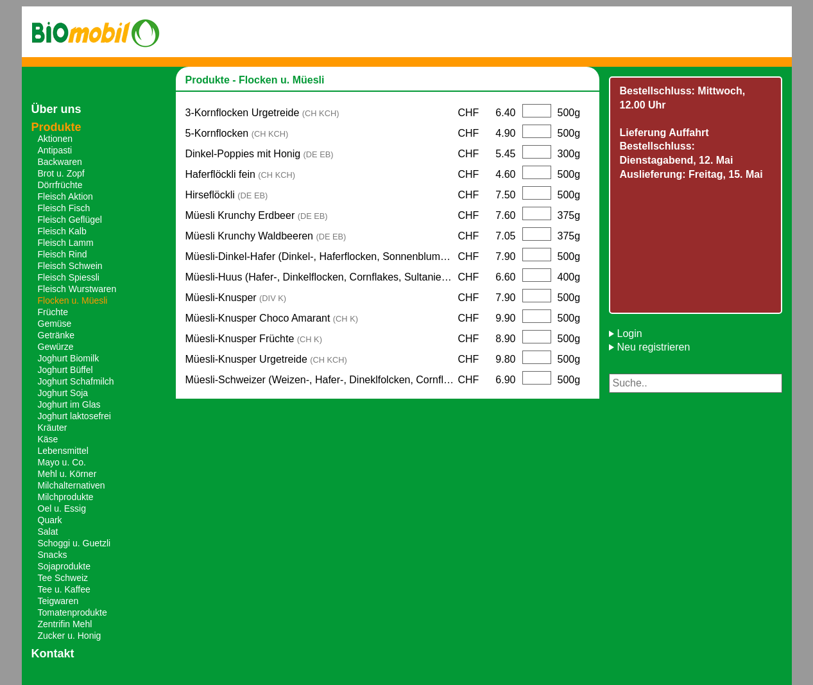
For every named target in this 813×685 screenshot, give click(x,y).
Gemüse (55, 323)
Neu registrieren (653, 347)
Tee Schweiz (63, 578)
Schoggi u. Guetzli (74, 543)
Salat (48, 531)
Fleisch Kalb (62, 231)
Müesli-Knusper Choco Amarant (271, 318)
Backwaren (60, 162)
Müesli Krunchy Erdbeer (256, 215)
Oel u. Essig (62, 508)
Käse (48, 439)
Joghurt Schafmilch (76, 381)
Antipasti (55, 150)
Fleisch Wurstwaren (77, 289)
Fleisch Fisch (64, 208)
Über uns (56, 109)
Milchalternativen (71, 485)
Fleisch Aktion (65, 196)
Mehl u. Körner (67, 474)
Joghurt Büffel (65, 370)
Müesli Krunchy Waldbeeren (266, 235)
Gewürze (56, 347)
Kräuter (52, 427)
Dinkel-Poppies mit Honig (259, 153)
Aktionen (55, 139)
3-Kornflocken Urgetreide (262, 112)
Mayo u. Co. (62, 462)
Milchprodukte (66, 497)
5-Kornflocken (237, 133)
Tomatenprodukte (72, 612)
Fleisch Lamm (66, 243)
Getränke (56, 335)
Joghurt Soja (63, 393)
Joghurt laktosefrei (74, 416)
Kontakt (52, 653)
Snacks (52, 555)
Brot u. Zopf (61, 173)
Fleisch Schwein (70, 266)
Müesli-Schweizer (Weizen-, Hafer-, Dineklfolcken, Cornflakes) (321, 379)
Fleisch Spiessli (68, 277)
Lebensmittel (63, 451)
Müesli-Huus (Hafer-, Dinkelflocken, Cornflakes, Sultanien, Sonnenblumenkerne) (321, 277)
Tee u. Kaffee (64, 589)
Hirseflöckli (226, 194)
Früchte (53, 312)
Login (629, 333)
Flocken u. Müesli (73, 300)
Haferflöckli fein (240, 174)
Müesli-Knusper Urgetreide (266, 359)
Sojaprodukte (64, 566)
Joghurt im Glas (69, 404)
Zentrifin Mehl (65, 624)
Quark (50, 520)
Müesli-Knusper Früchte (253, 338)
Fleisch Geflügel (70, 219)
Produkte (56, 127)
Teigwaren (58, 601)
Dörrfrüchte (60, 185)
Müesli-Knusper (236, 297)
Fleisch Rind (62, 254)
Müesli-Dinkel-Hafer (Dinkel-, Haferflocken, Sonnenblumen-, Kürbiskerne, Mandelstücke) (321, 256)
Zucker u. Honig (69, 635)
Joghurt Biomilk (68, 358)
